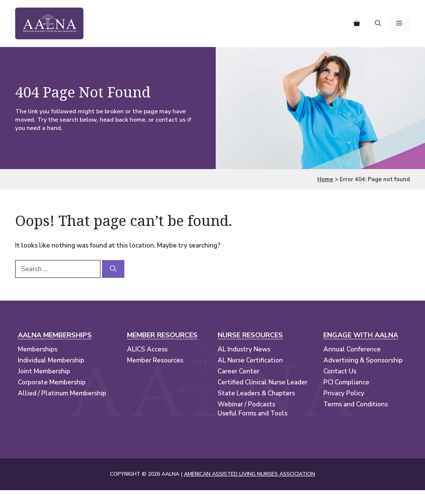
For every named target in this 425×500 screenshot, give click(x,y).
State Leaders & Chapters (256, 393)
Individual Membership (51, 360)
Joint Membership (44, 371)
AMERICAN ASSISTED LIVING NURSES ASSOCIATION (249, 474)
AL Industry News (244, 349)
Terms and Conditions (355, 404)
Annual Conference (352, 349)
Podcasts (261, 404)
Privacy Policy (343, 393)
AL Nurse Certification (250, 360)
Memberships (37, 349)
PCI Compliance (346, 382)
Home (325, 179)
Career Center (238, 371)
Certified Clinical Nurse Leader (262, 382)
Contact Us (339, 371)
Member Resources (155, 360)
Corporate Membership (52, 382)
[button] (378, 23)
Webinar (230, 404)
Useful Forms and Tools (252, 413)
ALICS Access (147, 349)
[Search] (113, 269)
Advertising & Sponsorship (363, 360)
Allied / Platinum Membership (62, 393)
